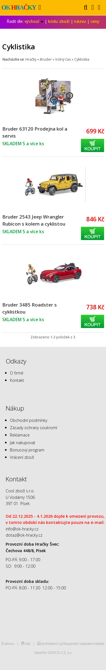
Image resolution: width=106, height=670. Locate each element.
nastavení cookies (91, 643)
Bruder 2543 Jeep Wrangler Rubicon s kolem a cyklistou (33, 220)
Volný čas (63, 59)
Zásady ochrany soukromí (33, 427)
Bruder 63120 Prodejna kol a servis (34, 132)
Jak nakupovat (22, 442)
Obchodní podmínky (28, 420)
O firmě (16, 373)
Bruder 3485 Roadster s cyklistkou (29, 308)
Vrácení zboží (22, 457)
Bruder (46, 59)
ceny (94, 21)
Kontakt (17, 380)
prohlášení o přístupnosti (59, 643)
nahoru (8, 643)
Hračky (30, 59)
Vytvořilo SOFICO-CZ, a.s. (53, 652)
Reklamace (20, 435)
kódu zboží (59, 21)
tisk (27, 643)
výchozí (34, 21)
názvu (80, 21)
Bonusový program (27, 450)
